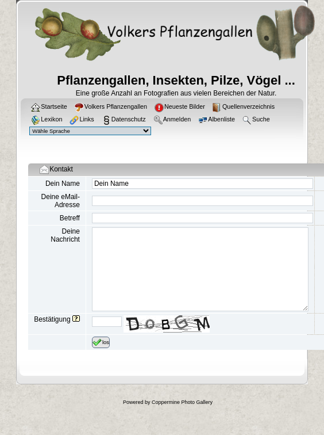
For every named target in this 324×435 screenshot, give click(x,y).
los (100, 342)
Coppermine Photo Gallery (182, 402)
